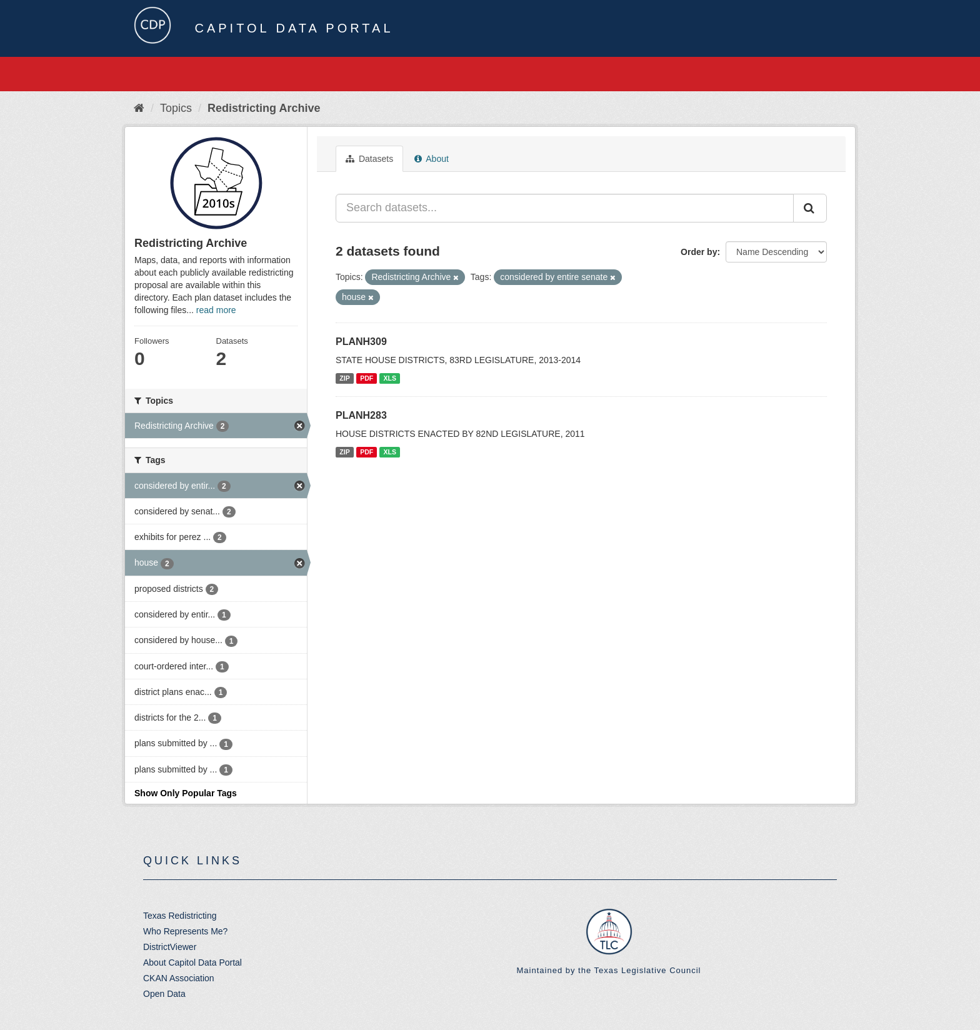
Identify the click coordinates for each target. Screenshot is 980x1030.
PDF (366, 378)
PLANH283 (361, 415)
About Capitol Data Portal (192, 963)
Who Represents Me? (185, 931)
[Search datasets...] (565, 208)
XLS (390, 378)
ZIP (344, 378)
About (431, 159)
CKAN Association (178, 978)
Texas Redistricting (180, 916)
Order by (699, 252)
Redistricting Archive (264, 108)
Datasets (369, 159)
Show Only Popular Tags (185, 793)
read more (216, 310)
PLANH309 (361, 341)
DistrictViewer (169, 947)
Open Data (164, 994)
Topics (176, 108)
